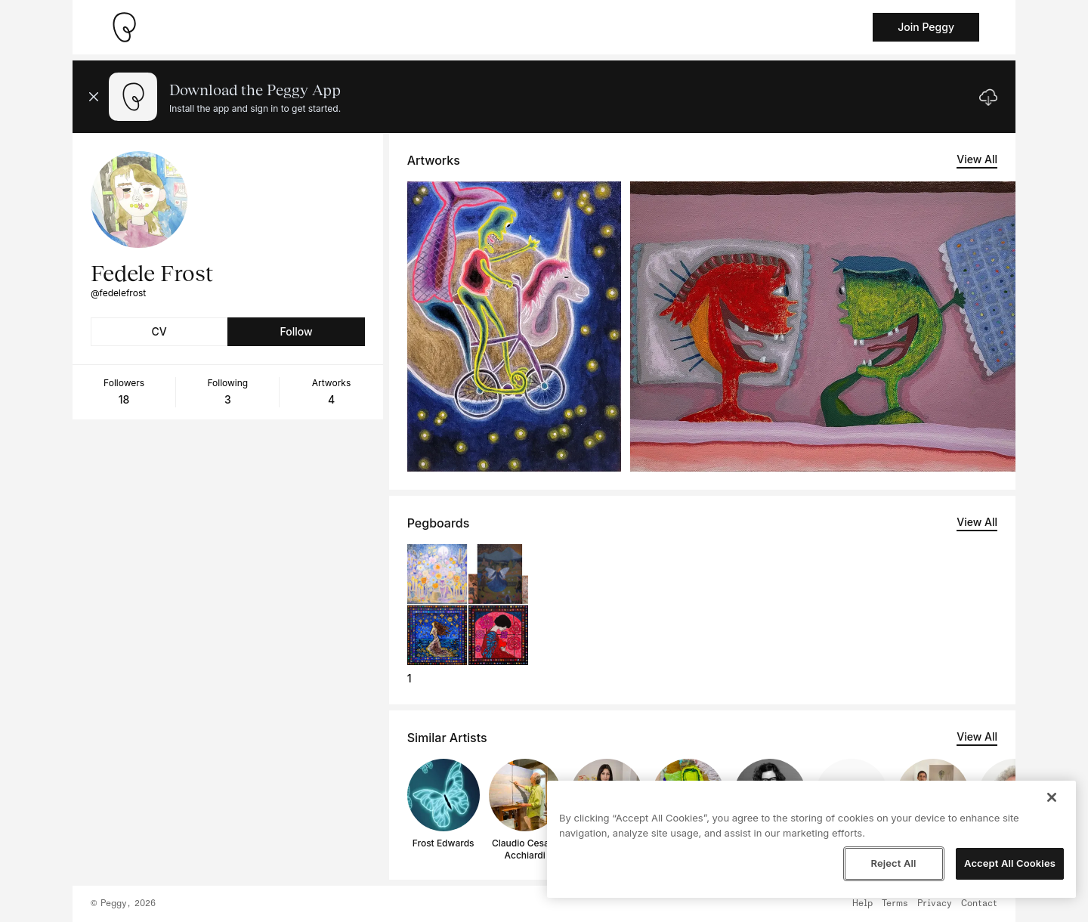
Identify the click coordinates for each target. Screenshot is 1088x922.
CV (159, 331)
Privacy (934, 904)
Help (862, 904)
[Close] (1051, 797)
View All (977, 159)
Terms (895, 904)
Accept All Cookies (1010, 863)
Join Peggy (926, 26)
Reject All (893, 863)
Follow (296, 331)
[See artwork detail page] (514, 326)
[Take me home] (124, 27)
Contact (979, 904)
